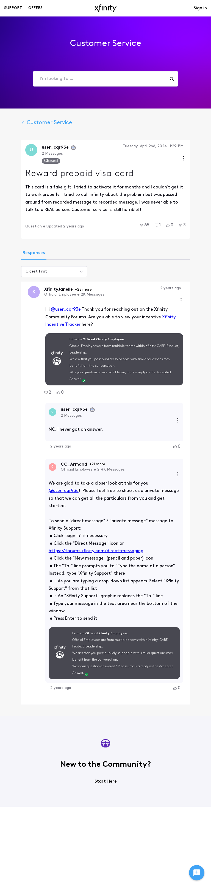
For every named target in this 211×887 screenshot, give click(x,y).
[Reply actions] (190, 400)
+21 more (85, 444)
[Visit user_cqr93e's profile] (19, 150)
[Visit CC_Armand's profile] (40, 446)
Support (13, 8)
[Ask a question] (196, 872)
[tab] (21, 254)
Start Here (106, 739)
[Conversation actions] (196, 159)
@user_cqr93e (53, 309)
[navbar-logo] (105, 8)
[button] (157, 225)
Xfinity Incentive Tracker (149, 317)
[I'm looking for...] (171, 79)
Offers (35, 8)
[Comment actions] (193, 301)
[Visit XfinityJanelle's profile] (21, 292)
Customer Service (34, 123)
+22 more (70, 289)
